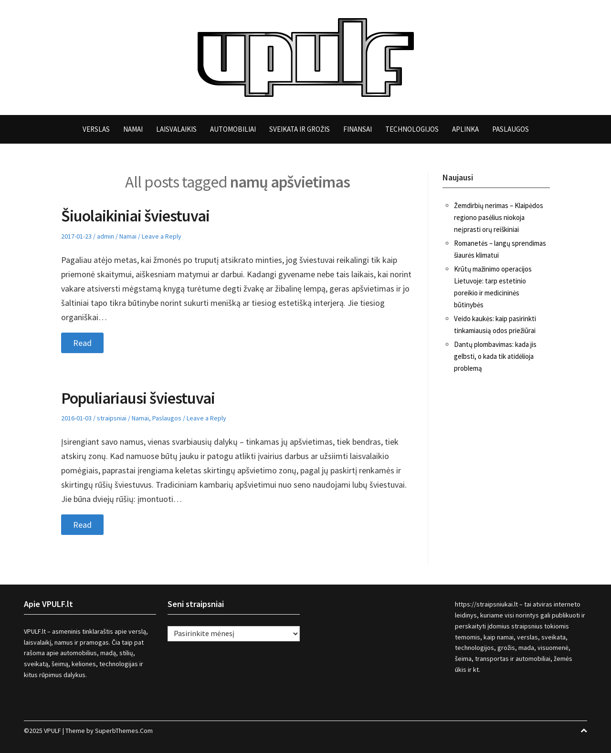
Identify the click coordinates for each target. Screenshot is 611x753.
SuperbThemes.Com (124, 730)
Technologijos (412, 129)
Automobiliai (233, 129)
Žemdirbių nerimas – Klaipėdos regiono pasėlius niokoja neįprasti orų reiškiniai (498, 217)
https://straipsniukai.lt (486, 604)
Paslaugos (510, 129)
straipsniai (111, 418)
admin (105, 236)
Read (82, 342)
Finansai (357, 129)
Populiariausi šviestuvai (138, 398)
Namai (133, 129)
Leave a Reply (161, 236)
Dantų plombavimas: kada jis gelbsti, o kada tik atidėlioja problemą (495, 356)
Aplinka (465, 129)
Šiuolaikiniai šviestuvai (135, 216)
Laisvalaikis (176, 129)
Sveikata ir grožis (299, 129)
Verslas (96, 129)
